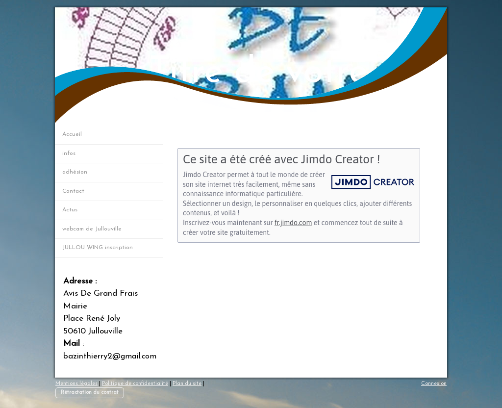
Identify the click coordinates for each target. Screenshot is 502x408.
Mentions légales (76, 383)
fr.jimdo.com (293, 223)
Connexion (434, 383)
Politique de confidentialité (135, 383)
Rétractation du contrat (90, 392)
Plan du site (187, 383)
